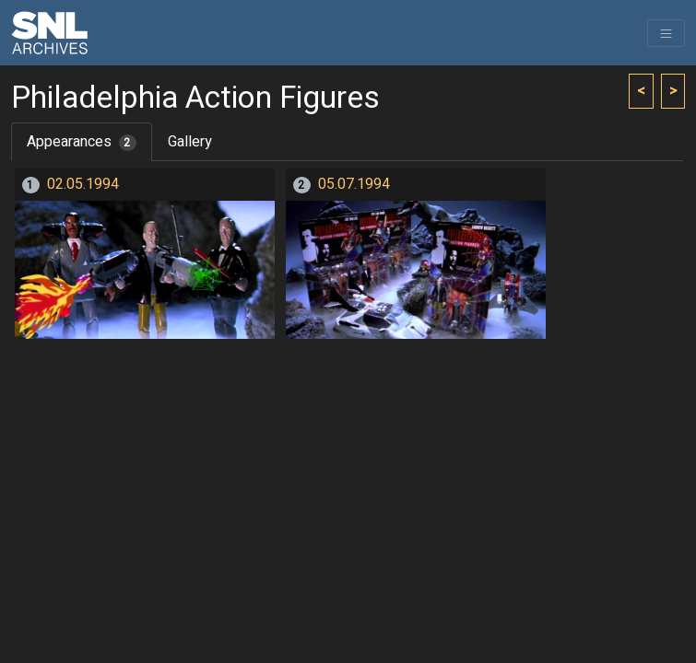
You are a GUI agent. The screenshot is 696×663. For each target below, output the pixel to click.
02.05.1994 (83, 184)
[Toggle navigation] (666, 33)
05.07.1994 (354, 184)
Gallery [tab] (190, 142)
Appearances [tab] (81, 142)
